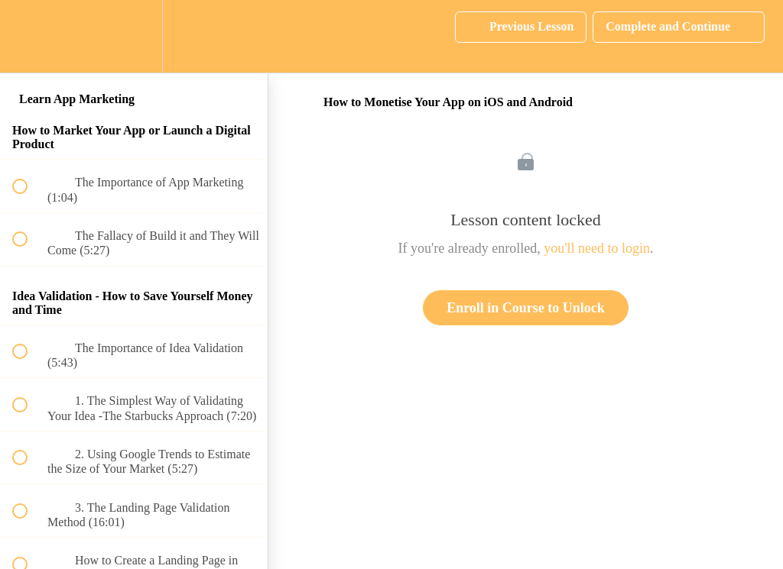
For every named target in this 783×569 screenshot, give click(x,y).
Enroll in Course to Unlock (526, 307)
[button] (28, 36)
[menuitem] (134, 36)
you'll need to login (597, 248)
